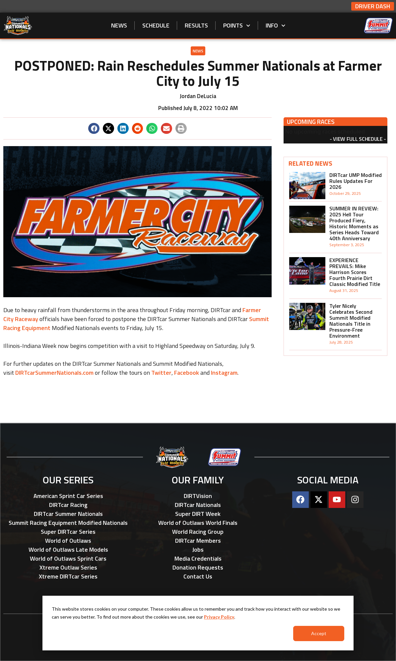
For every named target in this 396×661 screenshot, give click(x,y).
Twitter (161, 372)
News (119, 25)
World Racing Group (198, 531)
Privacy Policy (219, 617)
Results (196, 25)
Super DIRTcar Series (68, 531)
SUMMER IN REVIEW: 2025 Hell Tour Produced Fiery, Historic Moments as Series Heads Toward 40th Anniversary (354, 223)
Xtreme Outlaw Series (68, 567)
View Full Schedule (357, 139)
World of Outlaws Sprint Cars (68, 558)
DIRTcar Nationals (198, 504)
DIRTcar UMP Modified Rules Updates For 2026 (355, 181)
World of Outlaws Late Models (68, 549)
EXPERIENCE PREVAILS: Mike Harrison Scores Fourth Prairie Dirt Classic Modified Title (354, 272)
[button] (93, 128)
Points (236, 25)
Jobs (198, 549)
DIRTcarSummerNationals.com (54, 372)
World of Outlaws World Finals (197, 522)
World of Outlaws (68, 540)
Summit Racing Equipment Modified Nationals (68, 522)
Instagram (224, 372)
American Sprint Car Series (68, 495)
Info (276, 25)
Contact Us (197, 576)
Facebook (186, 372)
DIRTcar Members (198, 540)
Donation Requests (197, 567)
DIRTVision (198, 495)
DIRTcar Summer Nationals (68, 513)
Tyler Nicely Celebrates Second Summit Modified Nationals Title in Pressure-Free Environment (350, 321)
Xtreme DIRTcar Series (68, 576)
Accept (318, 633)
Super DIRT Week (198, 513)
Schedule (155, 25)
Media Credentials (198, 558)
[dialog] (198, 623)
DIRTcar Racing (68, 504)
